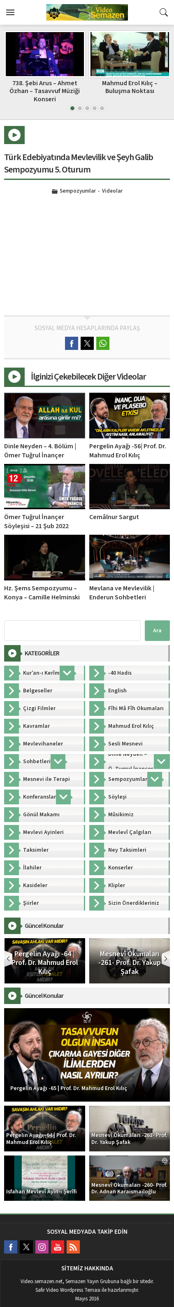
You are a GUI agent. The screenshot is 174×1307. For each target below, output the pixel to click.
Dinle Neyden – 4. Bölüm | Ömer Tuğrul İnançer (40, 451)
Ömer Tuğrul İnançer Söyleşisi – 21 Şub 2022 (36, 522)
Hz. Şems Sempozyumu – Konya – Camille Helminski (42, 593)
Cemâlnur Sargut (114, 517)
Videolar (112, 191)
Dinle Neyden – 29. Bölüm (44, 83)
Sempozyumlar (78, 191)
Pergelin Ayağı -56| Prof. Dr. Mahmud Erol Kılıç (127, 451)
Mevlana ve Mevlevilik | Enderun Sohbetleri (121, 593)
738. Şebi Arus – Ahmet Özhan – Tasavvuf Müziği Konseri (129, 91)
